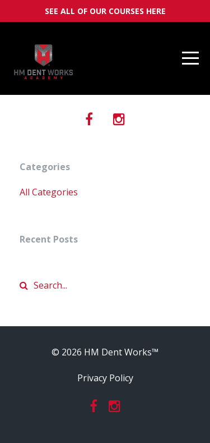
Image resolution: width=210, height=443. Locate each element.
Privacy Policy (105, 378)
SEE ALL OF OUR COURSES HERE (105, 11)
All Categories (49, 192)
